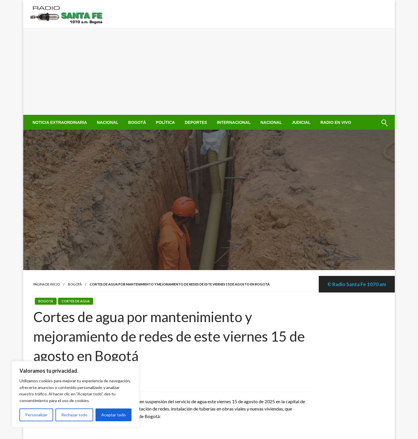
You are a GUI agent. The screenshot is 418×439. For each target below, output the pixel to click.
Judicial (301, 122)
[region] (75, 394)
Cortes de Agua (76, 301)
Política (165, 122)
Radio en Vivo (335, 122)
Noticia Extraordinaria (60, 122)
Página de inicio (46, 284)
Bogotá (137, 122)
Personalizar (36, 414)
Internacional (234, 122)
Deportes (196, 122)
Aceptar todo (113, 414)
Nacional (107, 122)
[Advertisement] (209, 71)
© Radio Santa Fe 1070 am (356, 284)
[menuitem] (60, 122)
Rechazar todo (74, 414)
